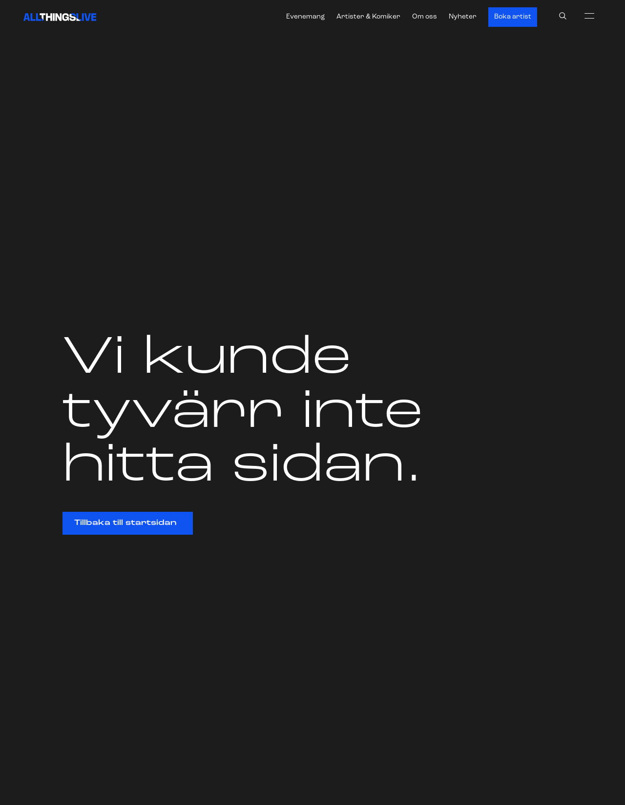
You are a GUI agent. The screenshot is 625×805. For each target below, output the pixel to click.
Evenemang (305, 16)
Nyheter (463, 16)
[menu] (589, 15)
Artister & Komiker (368, 16)
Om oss (424, 16)
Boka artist (512, 16)
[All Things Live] (59, 17)
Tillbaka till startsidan (125, 523)
